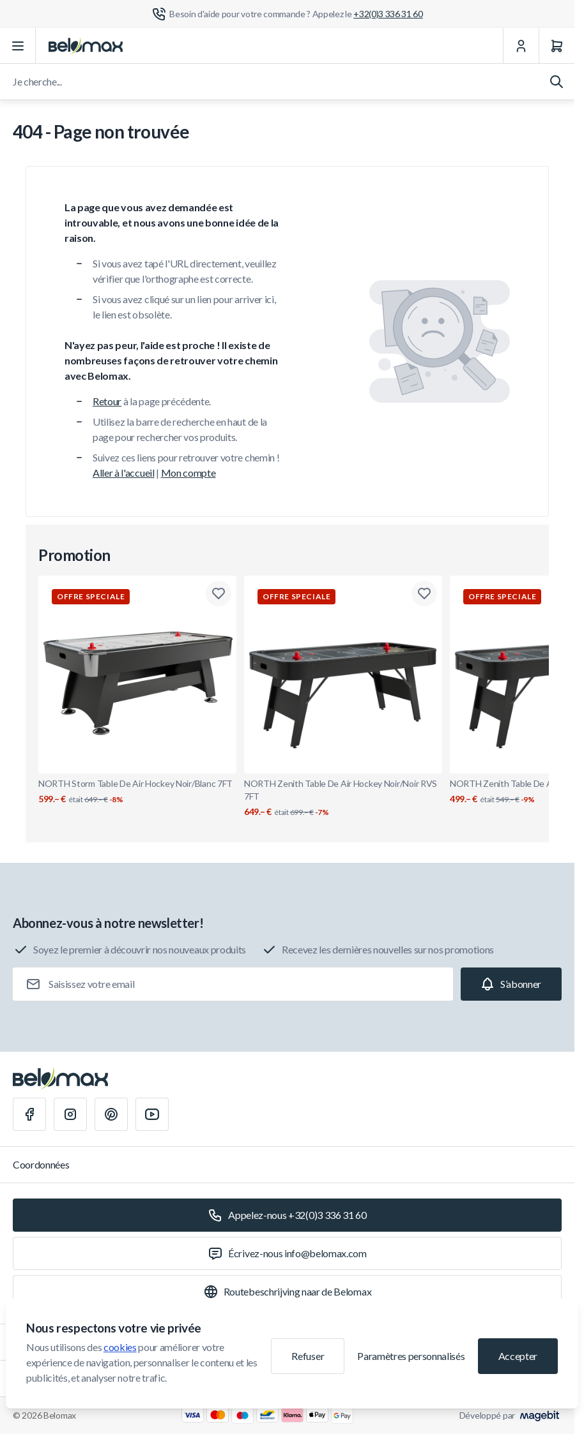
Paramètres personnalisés (411, 1356)
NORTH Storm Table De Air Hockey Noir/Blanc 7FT (137, 791)
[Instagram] (70, 1114)
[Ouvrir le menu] (18, 46)
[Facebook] (29, 1114)
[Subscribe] (511, 984)
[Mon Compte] (521, 46)
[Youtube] (152, 1114)
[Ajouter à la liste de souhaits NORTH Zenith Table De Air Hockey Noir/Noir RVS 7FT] (424, 593)
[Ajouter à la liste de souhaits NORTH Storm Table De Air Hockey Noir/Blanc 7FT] (218, 593)
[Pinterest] (111, 1114)
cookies (120, 1347)
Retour (107, 401)
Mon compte (188, 473)
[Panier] (556, 46)
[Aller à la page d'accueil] (86, 46)
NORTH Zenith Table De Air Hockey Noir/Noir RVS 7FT (343, 798)
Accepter (517, 1356)
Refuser (307, 1356)
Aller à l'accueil (124, 473)
